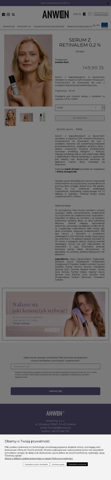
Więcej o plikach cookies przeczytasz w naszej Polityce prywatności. (39, 458)
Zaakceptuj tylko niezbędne (36, 464)
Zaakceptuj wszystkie (77, 464)
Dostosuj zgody (58, 464)
